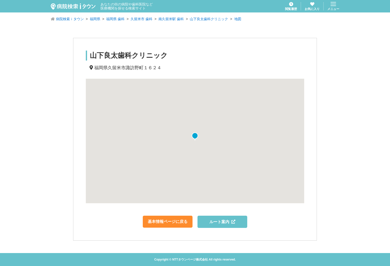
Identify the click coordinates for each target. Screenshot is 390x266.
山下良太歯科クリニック (209, 19)
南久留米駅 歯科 (171, 19)
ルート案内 (222, 222)
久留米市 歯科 (141, 19)
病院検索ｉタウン (70, 19)
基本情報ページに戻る (168, 221)
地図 (237, 19)
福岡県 (95, 19)
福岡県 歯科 (115, 19)
